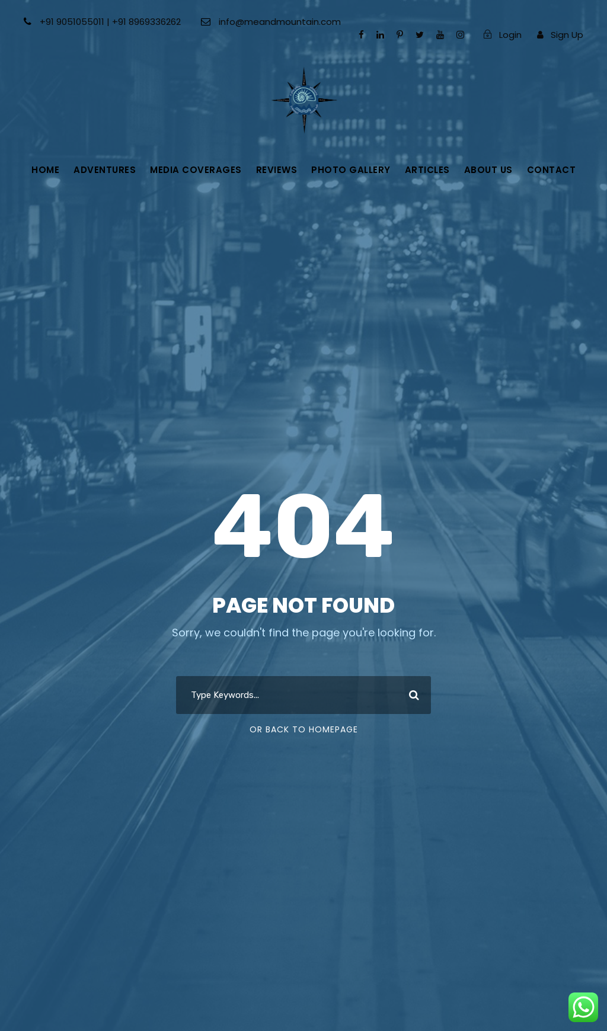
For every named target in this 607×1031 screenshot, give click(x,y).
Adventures (105, 170)
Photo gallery (351, 170)
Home (45, 170)
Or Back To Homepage (304, 729)
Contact (551, 170)
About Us (488, 170)
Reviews (277, 170)
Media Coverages (196, 170)
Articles (427, 170)
